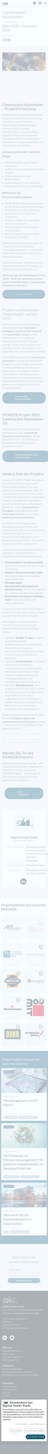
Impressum (21, 1424)
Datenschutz (37, 1424)
